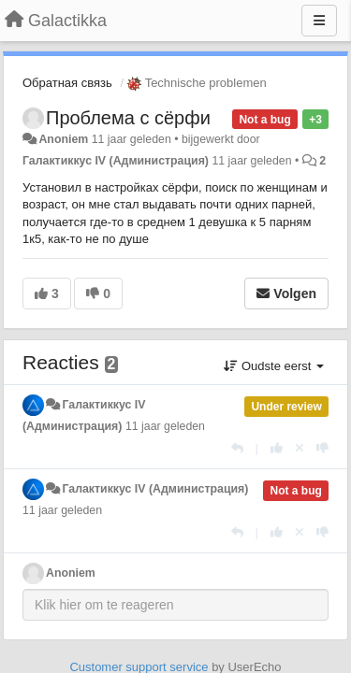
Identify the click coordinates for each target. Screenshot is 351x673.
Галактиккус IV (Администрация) (115, 160)
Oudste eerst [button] (274, 366)
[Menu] (319, 20)
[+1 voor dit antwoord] (277, 448)
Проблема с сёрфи (128, 117)
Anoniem (63, 139)
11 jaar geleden (165, 426)
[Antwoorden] (237, 448)
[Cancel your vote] (299, 448)
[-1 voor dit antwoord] (322, 448)
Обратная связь (67, 83)
